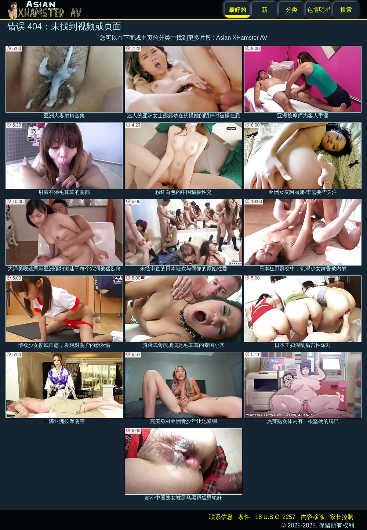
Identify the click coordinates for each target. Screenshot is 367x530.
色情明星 (319, 10)
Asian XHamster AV (241, 38)
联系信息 (221, 517)
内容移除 (312, 517)
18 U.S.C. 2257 (275, 517)
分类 (292, 10)
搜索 (346, 10)
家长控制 (341, 517)
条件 (244, 517)
